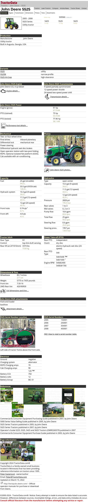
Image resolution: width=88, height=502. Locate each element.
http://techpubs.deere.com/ (14, 483)
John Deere (14, 6)
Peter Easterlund (7, 474)
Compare (55, 8)
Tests (43, 13)
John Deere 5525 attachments (14, 299)
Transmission (19, 13)
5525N (3, 74)
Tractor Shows (75, 8)
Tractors (4, 6)
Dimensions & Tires (9, 272)
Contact (84, 8)
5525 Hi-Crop (6, 77)
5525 (23, 6)
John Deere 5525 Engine (11, 84)
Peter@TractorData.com (16, 477)
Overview (4, 13)
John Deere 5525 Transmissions (58, 84)
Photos (37, 13)
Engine (11, 13)
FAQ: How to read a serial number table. (60, 334)
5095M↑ (65, 17)
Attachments (51, 13)
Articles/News (64, 8)
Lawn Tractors (46, 8)
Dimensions (29, 13)
